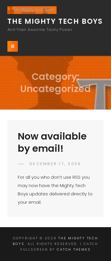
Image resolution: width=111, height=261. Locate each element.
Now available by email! (52, 142)
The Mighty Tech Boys (55, 21)
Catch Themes (74, 249)
